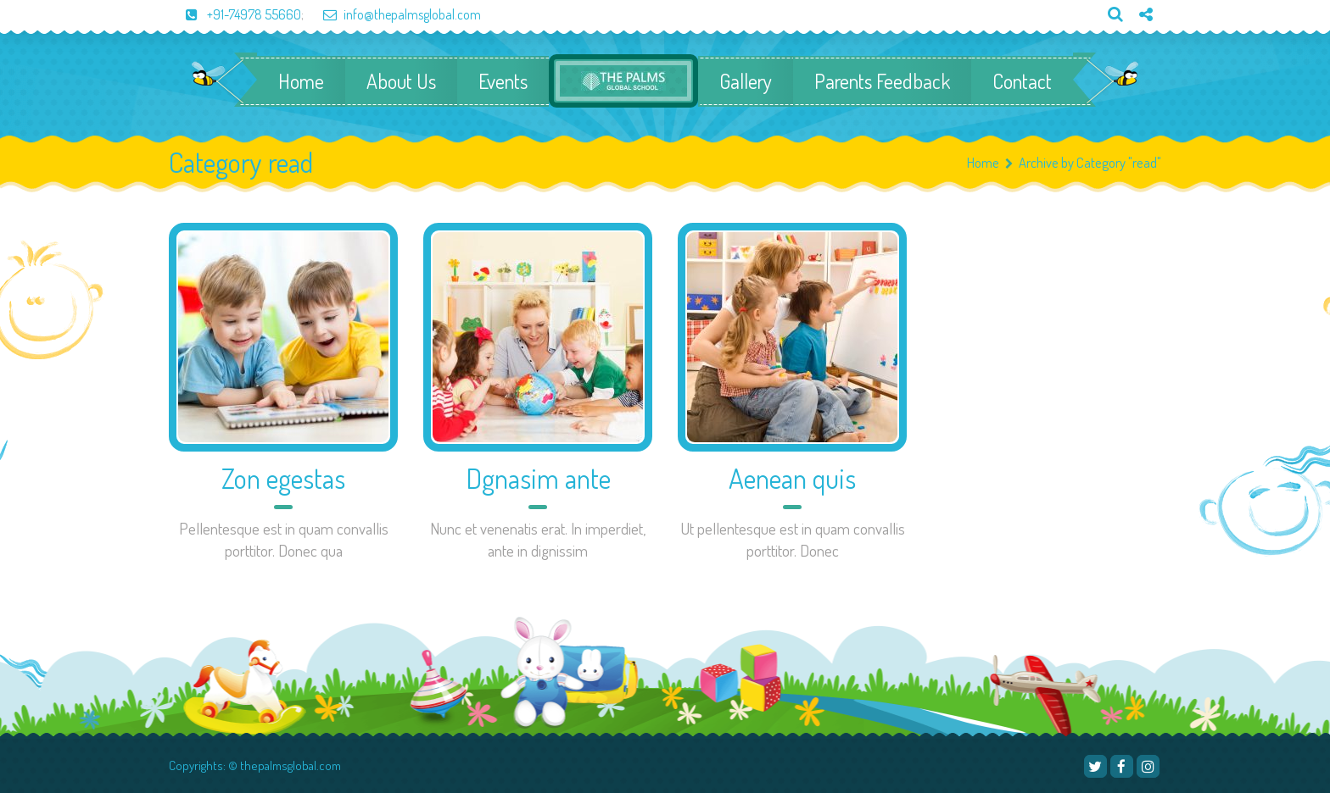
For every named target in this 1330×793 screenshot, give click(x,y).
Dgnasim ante (538, 478)
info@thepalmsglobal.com (393, 14)
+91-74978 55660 (235, 14)
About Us (401, 81)
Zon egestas (283, 478)
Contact (1022, 81)
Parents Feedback (882, 81)
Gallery (745, 81)
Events (503, 81)
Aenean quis (792, 478)
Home (301, 81)
